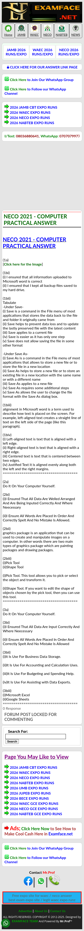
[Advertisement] (39, 176)
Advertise (25, 911)
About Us (40, 911)
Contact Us (58, 911)
